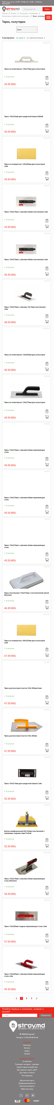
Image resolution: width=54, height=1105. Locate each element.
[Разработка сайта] (36, 1101)
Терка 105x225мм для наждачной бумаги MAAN (23, 117)
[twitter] (27, 1095)
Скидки (27, 1054)
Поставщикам (27, 1075)
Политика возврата (27, 1086)
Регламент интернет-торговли (27, 1064)
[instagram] (32, 1095)
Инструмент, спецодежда (29, 13)
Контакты (27, 1045)
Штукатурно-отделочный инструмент (16, 16)
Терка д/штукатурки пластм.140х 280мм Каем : (23, 688)
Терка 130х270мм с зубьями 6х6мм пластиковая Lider (26, 212)
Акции (27, 1051)
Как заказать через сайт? (27, 1070)
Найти (47, 9)
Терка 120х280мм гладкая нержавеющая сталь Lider (25, 926)
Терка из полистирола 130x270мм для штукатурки (24, 69)
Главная (5, 13)
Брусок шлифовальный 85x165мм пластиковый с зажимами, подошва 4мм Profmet (24, 832)
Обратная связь (27, 1089)
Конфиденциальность (27, 1083)
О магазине (27, 1061)
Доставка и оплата (27, 1073)
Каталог (13, 13)
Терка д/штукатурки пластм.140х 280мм (20, 736)
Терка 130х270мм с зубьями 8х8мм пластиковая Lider (26, 260)
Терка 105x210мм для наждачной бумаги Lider (23, 784)
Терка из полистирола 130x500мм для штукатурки (24, 355)
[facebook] (21, 1095)
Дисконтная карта (27, 1080)
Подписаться (45, 1015)
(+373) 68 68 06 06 (31, 1037)
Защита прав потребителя (27, 1067)
